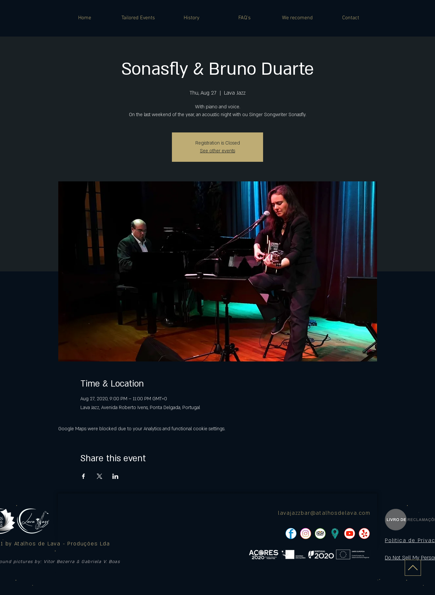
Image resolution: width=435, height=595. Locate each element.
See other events (217, 151)
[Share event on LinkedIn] (115, 476)
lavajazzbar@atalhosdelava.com (324, 513)
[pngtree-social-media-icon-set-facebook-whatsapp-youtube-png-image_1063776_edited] (291, 533)
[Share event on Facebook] (83, 476)
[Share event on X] (99, 476)
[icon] (335, 533)
